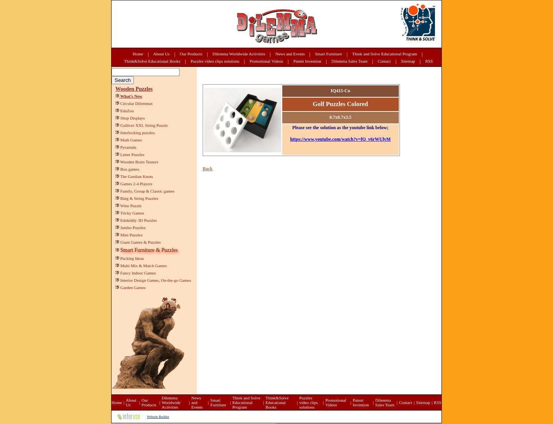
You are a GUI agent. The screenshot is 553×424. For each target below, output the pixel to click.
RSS (429, 61)
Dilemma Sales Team (349, 61)
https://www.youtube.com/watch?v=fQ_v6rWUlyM (340, 139)
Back (208, 168)
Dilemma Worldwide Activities (239, 54)
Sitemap (408, 61)
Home (138, 54)
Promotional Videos (266, 61)
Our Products (191, 54)
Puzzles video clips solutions (214, 61)
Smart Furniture (328, 54)
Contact (384, 61)
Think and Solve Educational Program (384, 54)
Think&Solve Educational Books (152, 61)
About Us (161, 54)
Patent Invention (307, 61)
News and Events (290, 54)
